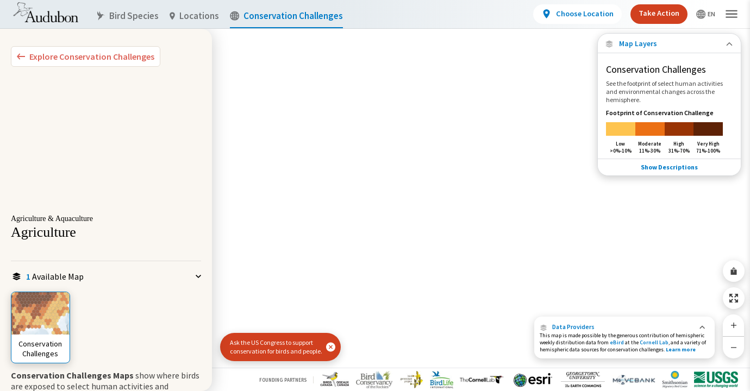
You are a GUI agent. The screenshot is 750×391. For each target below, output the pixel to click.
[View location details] (577, 14)
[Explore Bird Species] (85, 56)
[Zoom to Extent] (734, 298)
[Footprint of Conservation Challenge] (669, 131)
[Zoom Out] (734, 347)
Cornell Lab (654, 342)
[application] (375, 195)
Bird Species (127, 16)
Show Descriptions (669, 167)
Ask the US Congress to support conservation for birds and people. (276, 346)
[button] (624, 327)
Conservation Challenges (286, 16)
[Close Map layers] (669, 43)
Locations (194, 16)
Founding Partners (283, 380)
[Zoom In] (734, 325)
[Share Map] (734, 271)
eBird (617, 342)
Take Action (659, 13)
